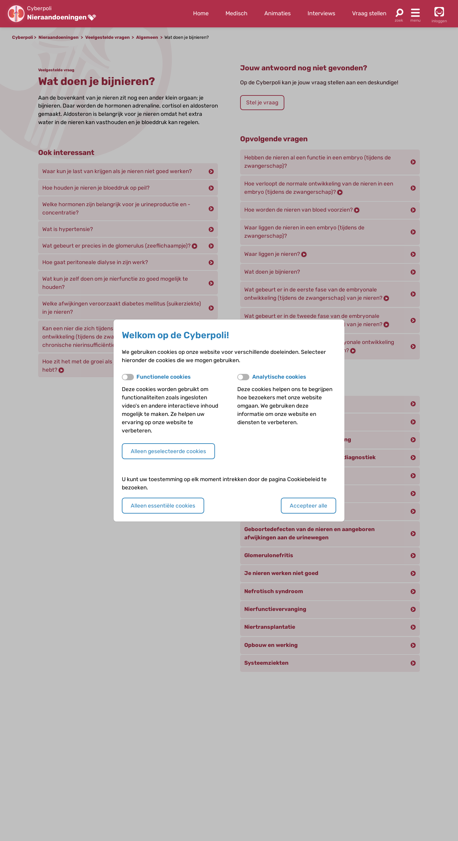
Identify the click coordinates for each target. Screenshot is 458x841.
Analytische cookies (279, 377)
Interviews (321, 13)
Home (201, 13)
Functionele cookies (163, 377)
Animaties (277, 13)
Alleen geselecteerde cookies (168, 451)
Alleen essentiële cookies (163, 505)
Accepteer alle (308, 505)
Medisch (236, 13)
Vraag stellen (369, 13)
